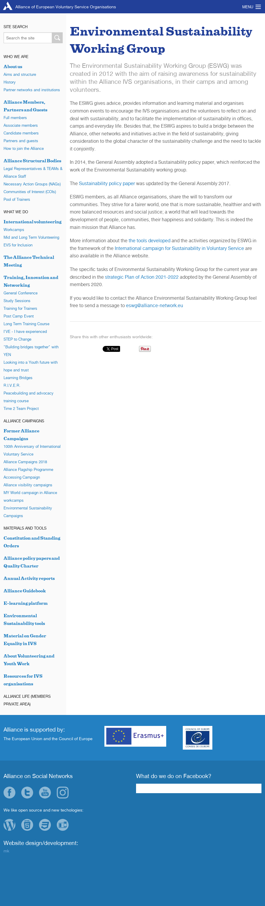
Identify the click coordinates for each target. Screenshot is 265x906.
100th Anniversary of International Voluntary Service (32, 450)
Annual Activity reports (29, 578)
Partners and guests (21, 140)
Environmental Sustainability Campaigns (28, 512)
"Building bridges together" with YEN (31, 350)
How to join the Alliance (24, 148)
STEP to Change (17, 339)
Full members (15, 117)
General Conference (21, 293)
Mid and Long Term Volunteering (31, 237)
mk (6, 850)
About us (13, 66)
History (10, 82)
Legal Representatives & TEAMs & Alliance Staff (33, 172)
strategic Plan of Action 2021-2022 (142, 277)
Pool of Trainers (17, 199)
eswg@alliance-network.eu (154, 305)
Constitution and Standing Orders (32, 541)
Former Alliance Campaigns (21, 434)
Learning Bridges (18, 377)
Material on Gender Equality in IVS (25, 639)
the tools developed (149, 240)
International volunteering (33, 221)
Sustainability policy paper (107, 183)
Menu (247, 6)
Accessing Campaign (22, 477)
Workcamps (14, 229)
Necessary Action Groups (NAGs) (32, 184)
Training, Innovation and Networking (31, 281)
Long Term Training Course (26, 323)
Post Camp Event (19, 316)
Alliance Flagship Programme (28, 469)
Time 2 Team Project (21, 408)
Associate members (21, 125)
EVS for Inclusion (18, 245)
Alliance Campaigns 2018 (25, 461)
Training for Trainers (20, 308)
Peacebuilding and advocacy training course (29, 397)
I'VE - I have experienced (25, 331)
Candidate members (21, 133)
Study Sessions (17, 300)
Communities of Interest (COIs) (30, 191)
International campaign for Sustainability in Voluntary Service (179, 248)
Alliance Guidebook (25, 590)
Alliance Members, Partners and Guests (25, 106)
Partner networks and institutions (32, 89)
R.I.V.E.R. (12, 385)
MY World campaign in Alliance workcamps (30, 496)
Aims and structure (20, 74)
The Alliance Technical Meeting (29, 261)
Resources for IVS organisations (23, 680)
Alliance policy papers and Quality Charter (32, 562)
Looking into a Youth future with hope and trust (31, 366)
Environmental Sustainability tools (24, 619)
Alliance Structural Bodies (32, 160)
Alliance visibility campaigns (28, 484)
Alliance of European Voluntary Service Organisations (65, 6)
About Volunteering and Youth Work (29, 659)
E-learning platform (26, 603)
